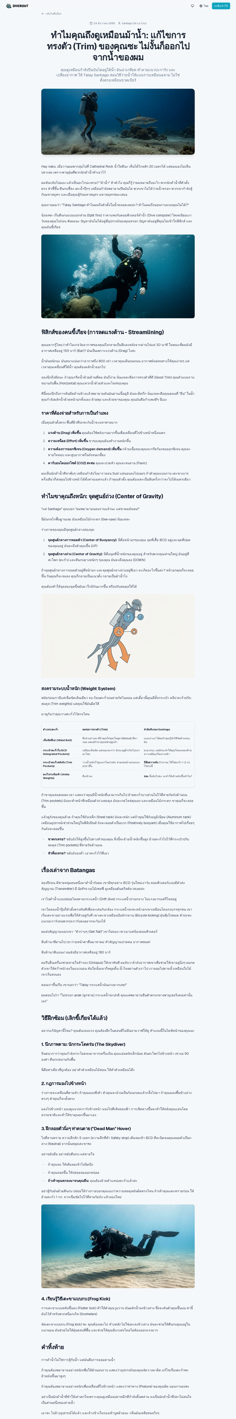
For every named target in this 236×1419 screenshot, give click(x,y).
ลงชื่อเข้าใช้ (221, 6)
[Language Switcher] (204, 6)
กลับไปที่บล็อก (51, 13)
